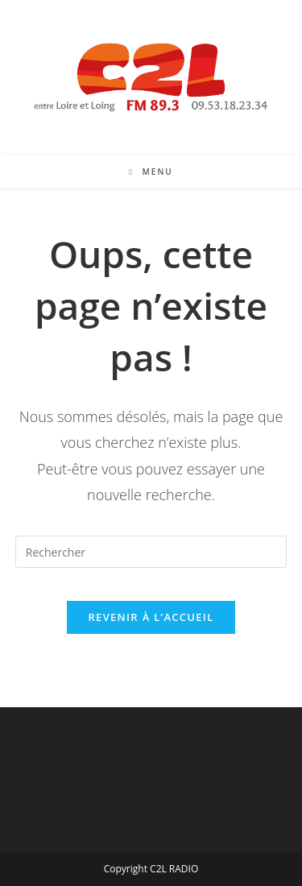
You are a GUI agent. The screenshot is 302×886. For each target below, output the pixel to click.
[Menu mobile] (150, 171)
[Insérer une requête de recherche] (151, 552)
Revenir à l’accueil (150, 617)
